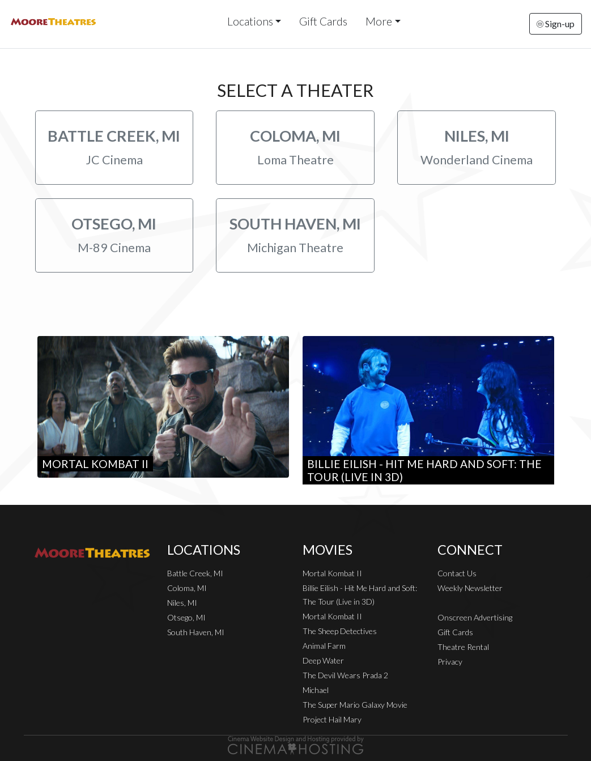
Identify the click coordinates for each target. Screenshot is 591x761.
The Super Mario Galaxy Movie (355, 704)
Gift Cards (323, 21)
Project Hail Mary (332, 719)
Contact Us (457, 573)
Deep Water (323, 660)
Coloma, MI (187, 588)
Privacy (449, 661)
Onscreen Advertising (474, 617)
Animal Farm (324, 646)
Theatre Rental (463, 647)
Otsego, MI (186, 617)
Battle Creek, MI (195, 573)
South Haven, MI (195, 632)
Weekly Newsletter (470, 588)
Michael (316, 690)
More (378, 21)
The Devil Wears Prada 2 (345, 675)
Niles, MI (182, 602)
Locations (250, 21)
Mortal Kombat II (332, 573)
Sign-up (556, 23)
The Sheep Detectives (340, 631)
